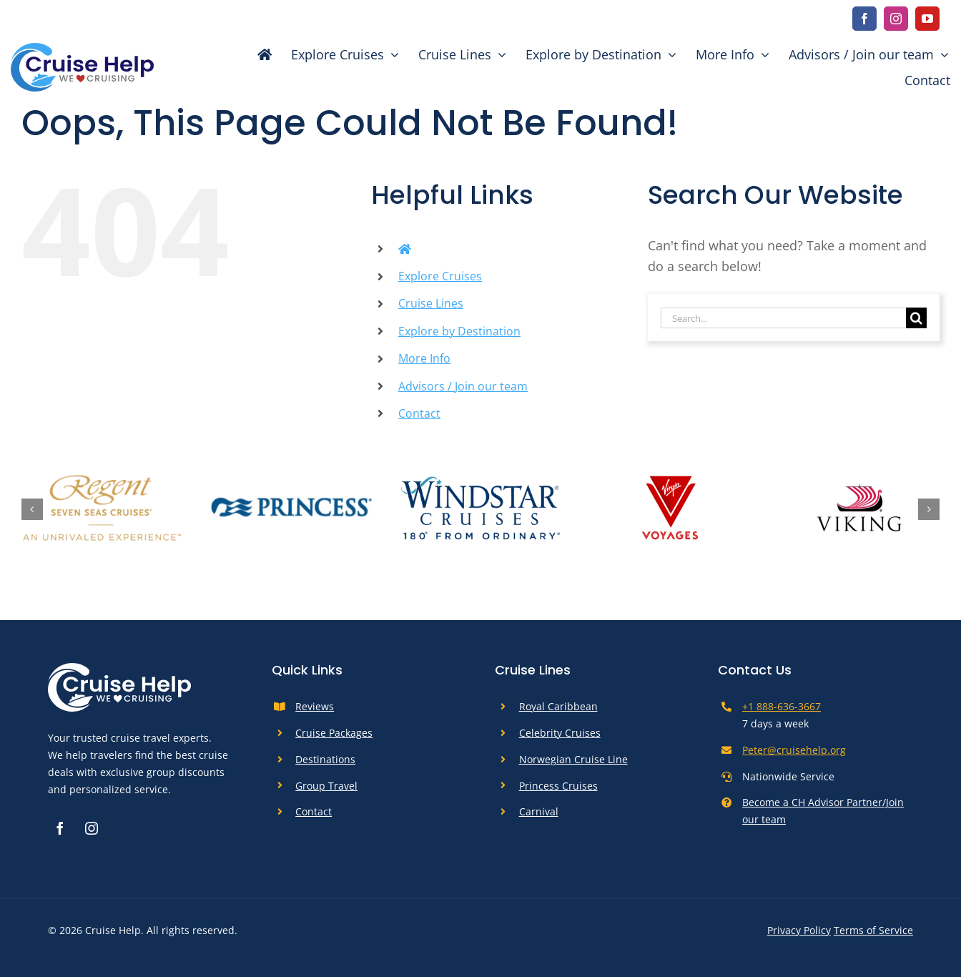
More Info (424, 358)
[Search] (916, 318)
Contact (419, 413)
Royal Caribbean (558, 706)
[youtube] (927, 18)
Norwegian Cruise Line (573, 759)
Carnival (538, 811)
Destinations (325, 759)
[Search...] (783, 318)
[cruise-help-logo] (82, 49)
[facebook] (864, 18)
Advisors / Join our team (463, 386)
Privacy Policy (799, 930)
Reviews (314, 706)
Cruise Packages (334, 733)
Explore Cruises (440, 276)
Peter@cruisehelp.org (794, 750)
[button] (32, 509)
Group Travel (326, 785)
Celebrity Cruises (560, 733)
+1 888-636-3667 (781, 706)
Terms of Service (873, 930)
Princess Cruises (558, 785)
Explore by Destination (459, 331)
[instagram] (896, 18)
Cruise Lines (430, 303)
